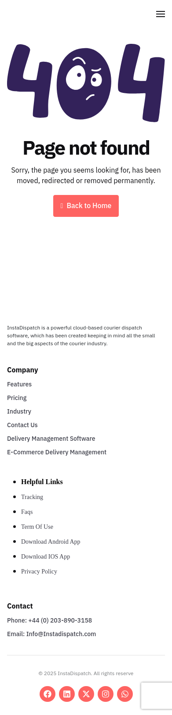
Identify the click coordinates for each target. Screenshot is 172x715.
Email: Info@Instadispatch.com (51, 634)
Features (19, 384)
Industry (19, 411)
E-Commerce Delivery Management (56, 452)
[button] (160, 14)
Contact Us (22, 425)
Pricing (16, 398)
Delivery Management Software (51, 438)
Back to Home (86, 206)
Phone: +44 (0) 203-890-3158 (49, 620)
